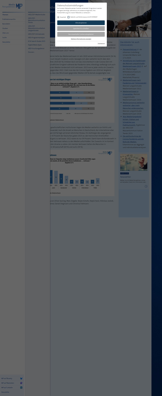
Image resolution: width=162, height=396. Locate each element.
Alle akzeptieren (81, 23)
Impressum (101, 43)
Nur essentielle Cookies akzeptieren (81, 34)
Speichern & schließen (81, 28)
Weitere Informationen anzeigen (81, 39)
